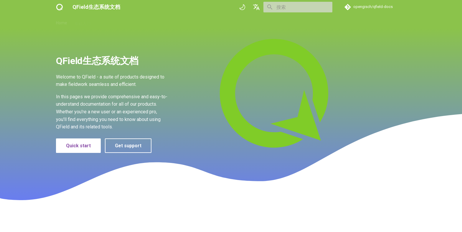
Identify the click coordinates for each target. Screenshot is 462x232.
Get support (128, 145)
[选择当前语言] (256, 7)
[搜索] (297, 7)
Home (61, 21)
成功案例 (153, 21)
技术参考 (129, 21)
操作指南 (106, 21)
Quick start (78, 145)
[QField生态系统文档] (59, 7)
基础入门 (82, 21)
